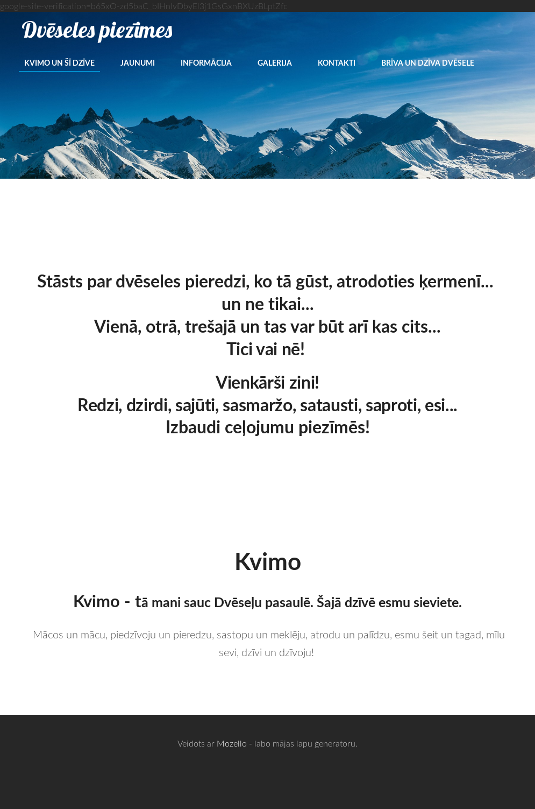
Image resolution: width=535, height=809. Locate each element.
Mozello (232, 743)
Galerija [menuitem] (275, 63)
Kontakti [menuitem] (336, 63)
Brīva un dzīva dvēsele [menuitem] (427, 63)
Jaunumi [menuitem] (137, 63)
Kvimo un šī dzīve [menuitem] (59, 63)
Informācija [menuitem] (206, 63)
